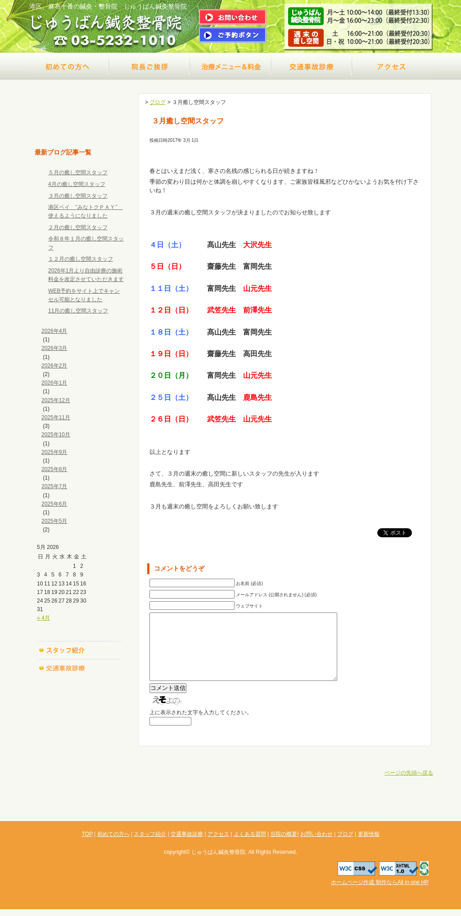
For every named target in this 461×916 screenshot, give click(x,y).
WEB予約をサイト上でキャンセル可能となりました (84, 295)
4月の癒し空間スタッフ (76, 184)
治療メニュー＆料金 (230, 66)
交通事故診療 (311, 66)
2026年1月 (54, 383)
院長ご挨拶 (149, 66)
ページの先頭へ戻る (408, 786)
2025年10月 (55, 434)
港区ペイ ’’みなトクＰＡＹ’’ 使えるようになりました (85, 211)
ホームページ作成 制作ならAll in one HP (380, 889)
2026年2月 (54, 366)
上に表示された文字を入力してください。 (200, 726)
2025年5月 (54, 521)
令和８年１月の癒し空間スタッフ (86, 243)
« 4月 (43, 618)
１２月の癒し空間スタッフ (80, 259)
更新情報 (79, 775)
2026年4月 (54, 331)
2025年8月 (54, 469)
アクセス (392, 66)
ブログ (79, 757)
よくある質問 (79, 703)
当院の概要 (79, 721)
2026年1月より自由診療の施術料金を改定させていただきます (86, 275)
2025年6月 (54, 504)
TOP (79, 129)
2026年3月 (54, 348)
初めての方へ (68, 66)
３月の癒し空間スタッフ (78, 196)
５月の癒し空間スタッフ (78, 172)
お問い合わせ (79, 739)
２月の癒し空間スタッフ (78, 227)
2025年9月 (54, 452)
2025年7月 (54, 486)
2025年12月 (55, 400)
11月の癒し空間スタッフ (78, 311)
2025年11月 (55, 417)
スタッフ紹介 (79, 649)
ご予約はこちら (233, 35)
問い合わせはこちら (233, 17)
